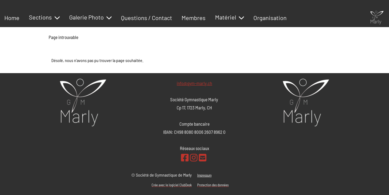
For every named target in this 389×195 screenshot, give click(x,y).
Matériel (229, 17)
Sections (44, 17)
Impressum (204, 175)
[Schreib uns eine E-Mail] (202, 157)
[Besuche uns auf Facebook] (185, 157)
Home (11, 17)
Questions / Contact (146, 17)
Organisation (270, 17)
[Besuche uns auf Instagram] (193, 157)
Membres (194, 17)
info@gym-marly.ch (194, 83)
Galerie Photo (90, 17)
